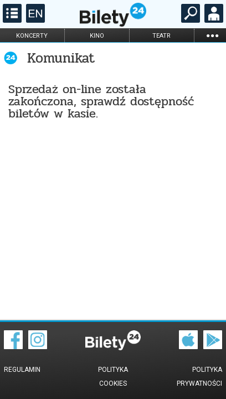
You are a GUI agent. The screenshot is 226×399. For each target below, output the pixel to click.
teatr (161, 35)
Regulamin (22, 370)
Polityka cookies (113, 376)
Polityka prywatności (199, 376)
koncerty (32, 35)
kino (97, 35)
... (212, 35)
